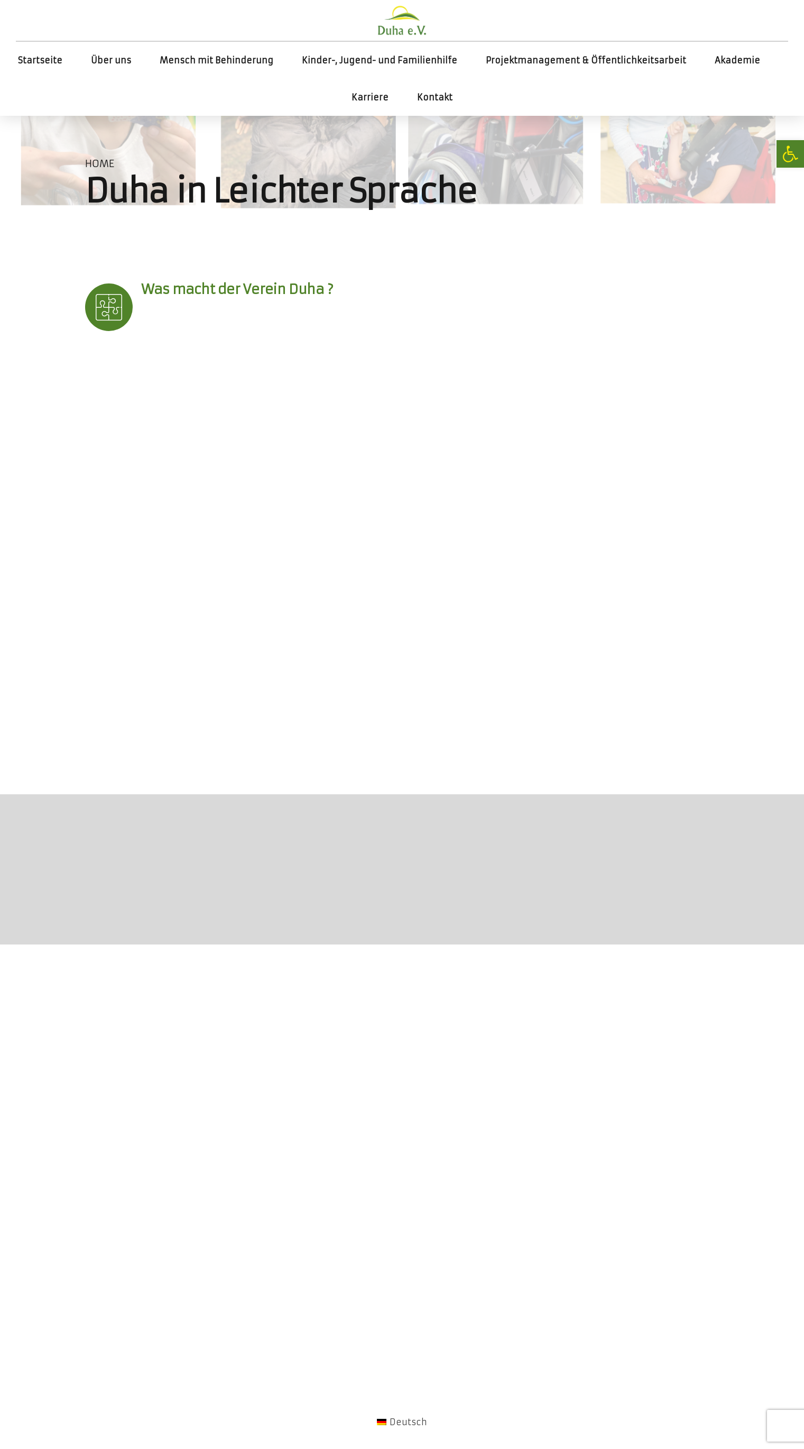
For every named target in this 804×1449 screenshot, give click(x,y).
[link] (790, 154)
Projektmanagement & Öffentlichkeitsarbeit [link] (586, 60)
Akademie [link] (737, 60)
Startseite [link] (40, 60)
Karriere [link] (370, 97)
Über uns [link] (111, 60)
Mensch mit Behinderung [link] (216, 60)
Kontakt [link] (434, 97)
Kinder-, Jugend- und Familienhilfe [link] (379, 60)
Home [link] (99, 164)
